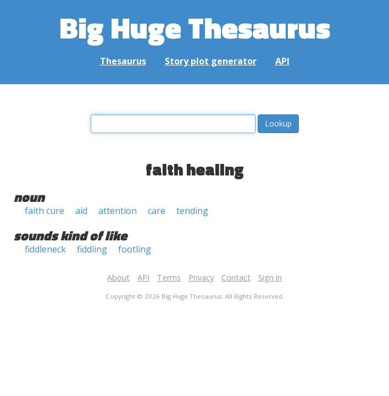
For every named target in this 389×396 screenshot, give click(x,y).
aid (81, 211)
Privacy (201, 277)
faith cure (44, 211)
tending (192, 211)
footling (134, 249)
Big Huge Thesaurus (194, 27)
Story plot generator (211, 61)
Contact (236, 277)
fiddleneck (45, 249)
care (156, 211)
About (118, 277)
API (282, 61)
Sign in (270, 277)
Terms (169, 277)
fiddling (92, 249)
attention (117, 211)
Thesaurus (123, 61)
